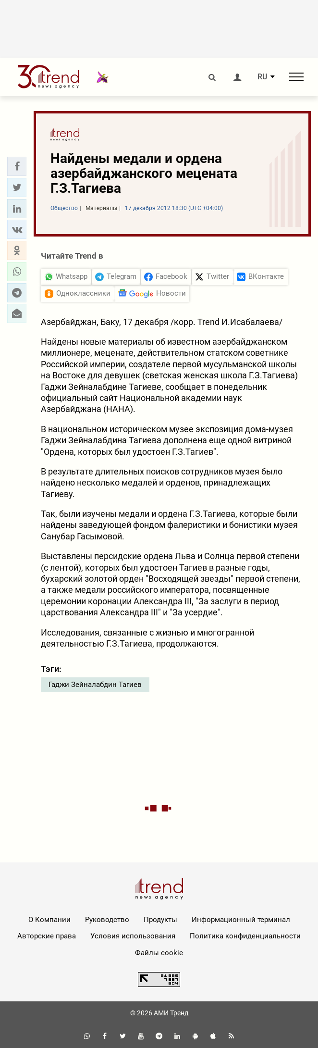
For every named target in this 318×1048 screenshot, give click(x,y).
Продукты (160, 919)
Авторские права (46, 936)
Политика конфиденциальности (245, 936)
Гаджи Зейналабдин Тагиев (95, 684)
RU (262, 77)
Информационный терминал (241, 919)
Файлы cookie (159, 952)
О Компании (49, 919)
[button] (17, 166)
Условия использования (132, 936)
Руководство (107, 919)
